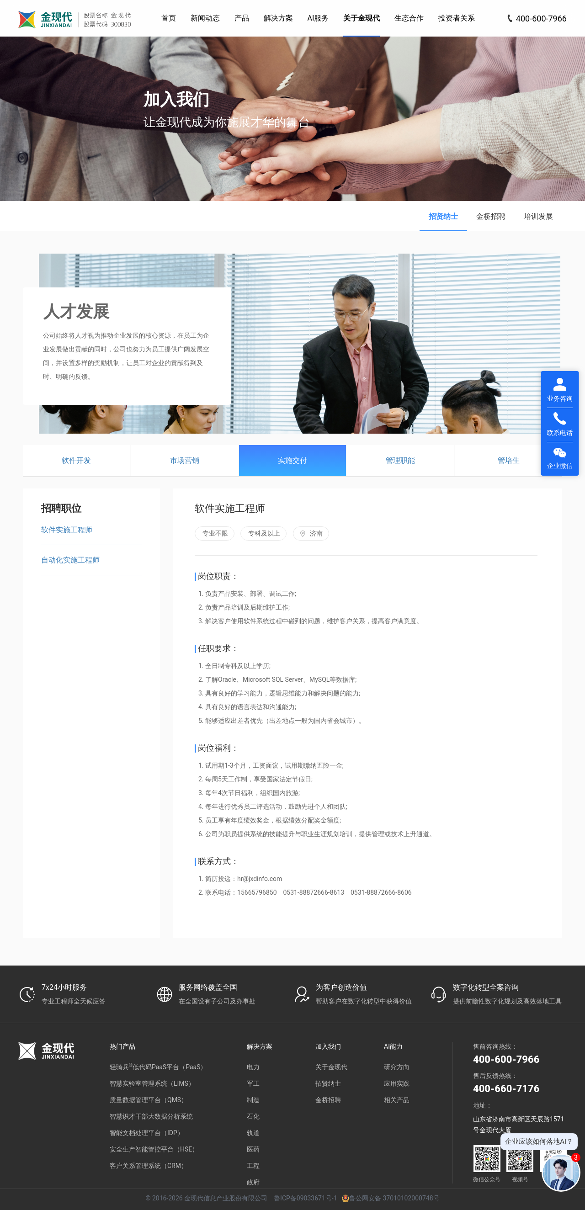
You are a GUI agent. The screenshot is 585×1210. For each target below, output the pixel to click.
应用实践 (397, 1083)
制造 (253, 1100)
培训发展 (538, 216)
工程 (253, 1165)
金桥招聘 (490, 216)
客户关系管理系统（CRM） (148, 1165)
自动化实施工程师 (70, 560)
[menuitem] (168, 18)
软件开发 (76, 460)
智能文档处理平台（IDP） (147, 1132)
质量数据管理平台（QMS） (148, 1100)
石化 (253, 1116)
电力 (253, 1067)
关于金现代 (331, 1067)
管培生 (509, 460)
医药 (253, 1149)
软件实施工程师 (66, 529)
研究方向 (397, 1067)
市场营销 (184, 460)
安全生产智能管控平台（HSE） (154, 1149)
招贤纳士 (443, 216)
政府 (253, 1182)
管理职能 (400, 460)
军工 (253, 1083)
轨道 (253, 1132)
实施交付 (292, 460)
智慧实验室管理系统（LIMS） (152, 1083)
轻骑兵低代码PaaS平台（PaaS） (158, 1067)
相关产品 (397, 1100)
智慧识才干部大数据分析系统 (151, 1116)
